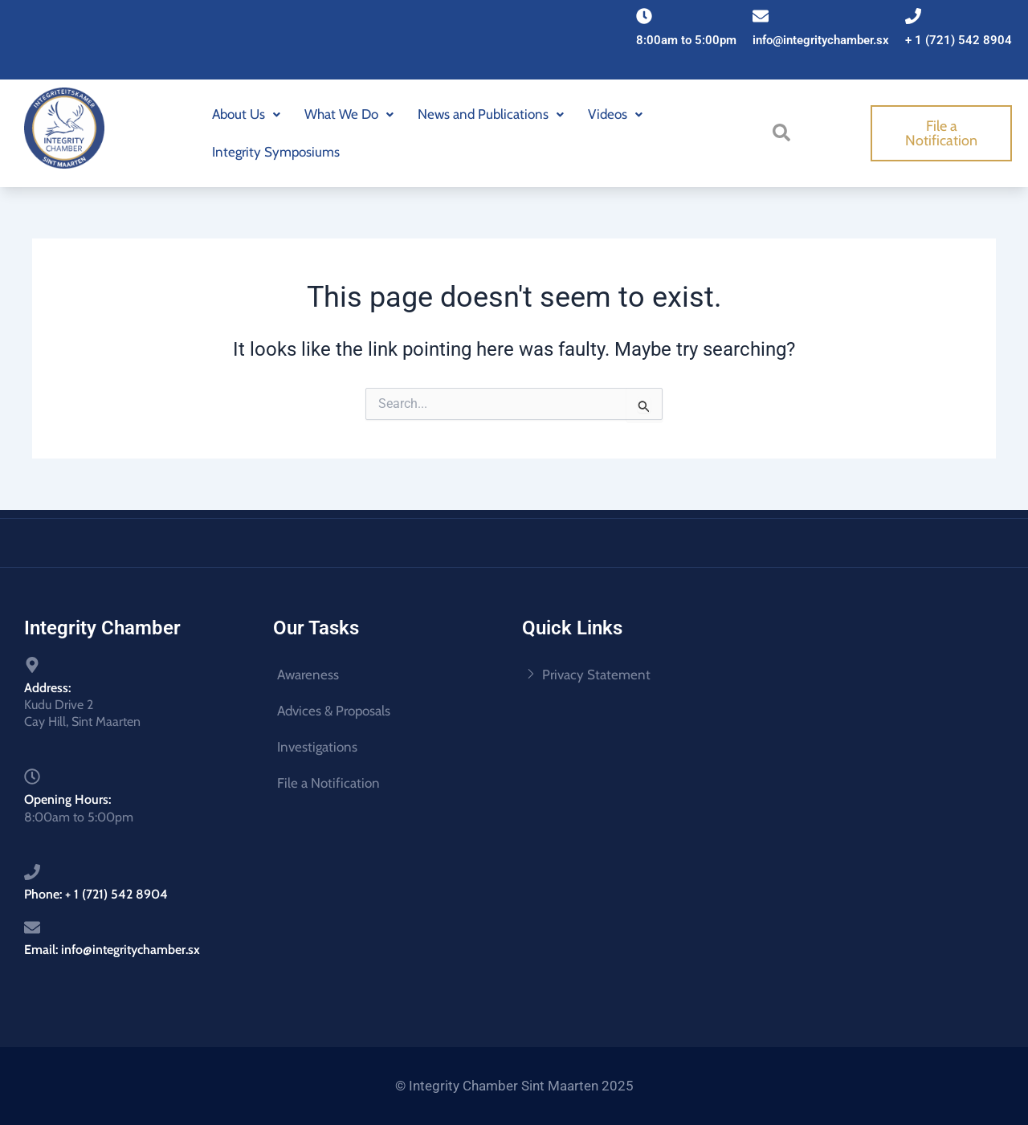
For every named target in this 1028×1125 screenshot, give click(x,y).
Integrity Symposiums (276, 152)
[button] (246, 114)
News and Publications (491, 114)
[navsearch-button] (785, 132)
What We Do (349, 114)
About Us (246, 114)
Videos (615, 114)
